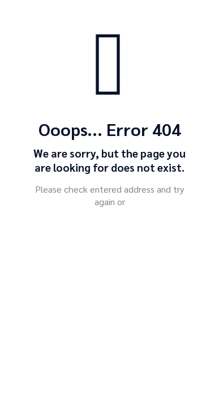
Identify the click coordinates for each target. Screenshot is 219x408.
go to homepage (115, 233)
